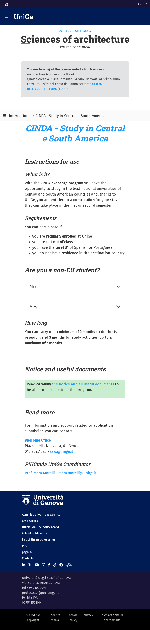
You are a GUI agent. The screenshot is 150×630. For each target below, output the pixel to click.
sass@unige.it (61, 451)
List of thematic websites (38, 539)
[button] (6, 3)
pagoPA (27, 552)
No (32, 286)
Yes (33, 306)
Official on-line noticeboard (40, 527)
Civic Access (30, 521)
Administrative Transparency (41, 515)
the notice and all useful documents (83, 384)
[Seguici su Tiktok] (54, 565)
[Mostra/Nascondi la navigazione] (6, 16)
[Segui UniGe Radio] (69, 565)
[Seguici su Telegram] (61, 565)
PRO (25, 546)
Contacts (28, 558)
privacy (88, 615)
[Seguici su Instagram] (43, 565)
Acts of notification (34, 533)
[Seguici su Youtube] (37, 565)
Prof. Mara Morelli (40, 473)
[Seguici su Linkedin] (23, 565)
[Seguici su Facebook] (49, 565)
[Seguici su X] (30, 565)
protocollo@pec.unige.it (40, 593)
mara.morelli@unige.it (77, 473)
